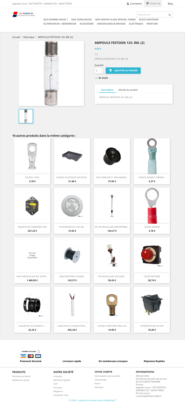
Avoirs (98, 383)
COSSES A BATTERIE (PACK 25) (112, 325)
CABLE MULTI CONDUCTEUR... (72, 325)
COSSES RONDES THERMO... (151, 177)
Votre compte (103, 371)
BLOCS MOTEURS (149, 19)
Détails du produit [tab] (128, 89)
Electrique (136, 23)
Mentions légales (61, 380)
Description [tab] (107, 89)
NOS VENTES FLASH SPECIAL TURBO (115, 19)
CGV (55, 383)
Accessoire (87, 23)
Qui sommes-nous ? (55, 19)
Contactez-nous (61, 395)
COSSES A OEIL (32, 177)
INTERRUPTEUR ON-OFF (151, 325)
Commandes (101, 379)
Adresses (99, 387)
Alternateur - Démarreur (59, 23)
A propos (57, 387)
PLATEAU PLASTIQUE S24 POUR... (72, 177)
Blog (170, 3)
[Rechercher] (154, 15)
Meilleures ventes (20, 380)
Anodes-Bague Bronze (111, 23)
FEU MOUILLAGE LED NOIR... (112, 276)
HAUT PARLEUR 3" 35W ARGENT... (112, 177)
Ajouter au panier (123, 70)
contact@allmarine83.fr (148, 396)
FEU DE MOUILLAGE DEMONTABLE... (112, 226)
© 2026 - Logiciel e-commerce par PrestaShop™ (92, 400)
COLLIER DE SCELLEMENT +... (32, 325)
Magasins (58, 391)
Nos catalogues (81, 19)
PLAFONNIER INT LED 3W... (72, 226)
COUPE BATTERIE (152, 276)
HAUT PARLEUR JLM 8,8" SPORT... (32, 276)
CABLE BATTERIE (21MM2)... (72, 276)
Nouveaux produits (21, 376)
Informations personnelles (107, 376)
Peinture (152, 23)
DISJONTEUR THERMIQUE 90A (32, 226)
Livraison (57, 376)
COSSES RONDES (152, 226)
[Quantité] (98, 70)
